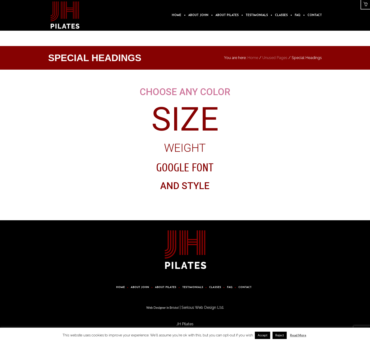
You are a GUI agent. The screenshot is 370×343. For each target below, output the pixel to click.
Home (252, 57)
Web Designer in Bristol (162, 307)
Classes (215, 287)
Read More (298, 335)
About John (140, 287)
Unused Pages (274, 57)
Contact (245, 287)
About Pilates (165, 287)
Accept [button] (262, 335)
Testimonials (192, 287)
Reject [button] (279, 335)
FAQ (229, 287)
